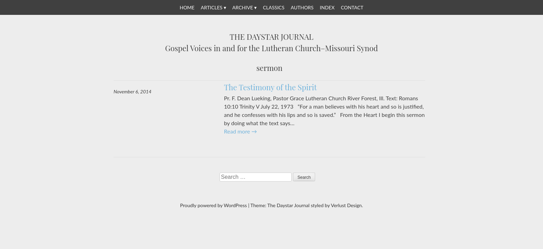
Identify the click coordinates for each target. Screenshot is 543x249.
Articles (211, 7)
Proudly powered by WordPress (213, 205)
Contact (352, 7)
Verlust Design (346, 205)
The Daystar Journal (271, 37)
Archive (242, 7)
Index (327, 7)
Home (187, 7)
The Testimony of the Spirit (270, 87)
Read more (240, 131)
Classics (273, 7)
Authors (302, 7)
